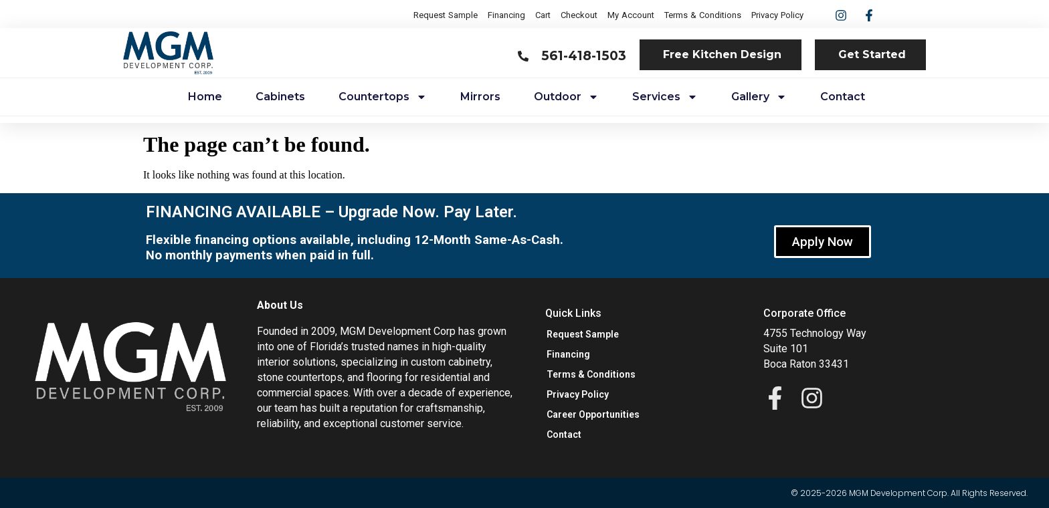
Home (205, 96)
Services (665, 97)
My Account (630, 15)
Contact (842, 96)
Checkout (579, 15)
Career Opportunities (593, 414)
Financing (506, 15)
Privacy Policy (777, 15)
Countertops (383, 97)
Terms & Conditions (702, 15)
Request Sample (445, 15)
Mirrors (480, 96)
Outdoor (566, 97)
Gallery (759, 97)
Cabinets (280, 96)
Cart (543, 15)
